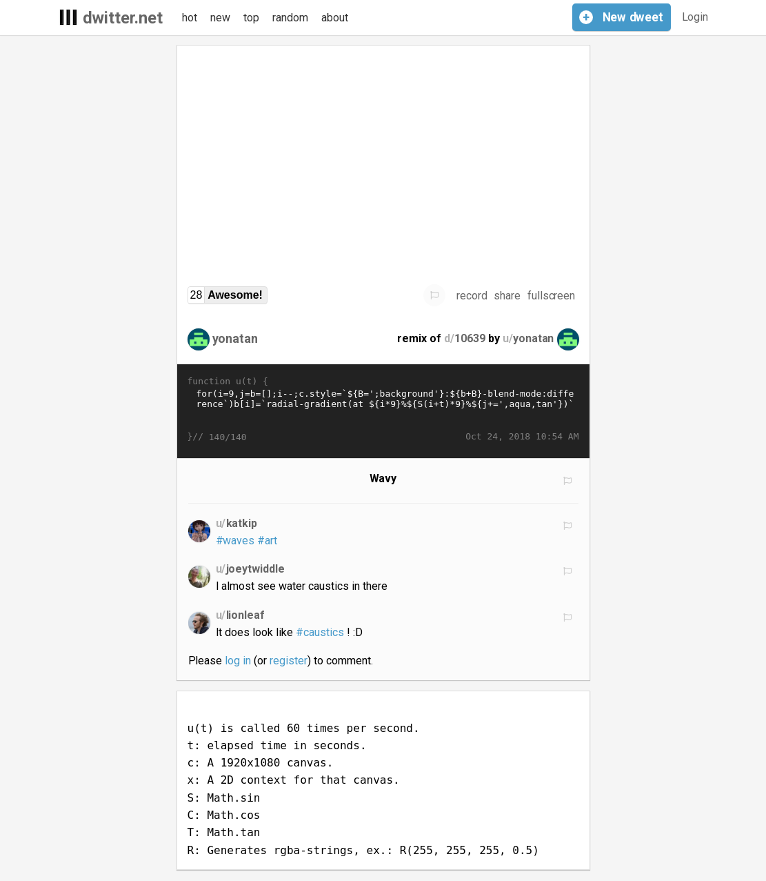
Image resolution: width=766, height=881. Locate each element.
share (507, 295)
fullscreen (551, 295)
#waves (235, 540)
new (220, 17)
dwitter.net (123, 18)
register (289, 660)
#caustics (320, 632)
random (290, 17)
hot (189, 17)
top (251, 17)
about (334, 17)
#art (267, 540)
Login (695, 16)
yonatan (235, 338)
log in (238, 660)
